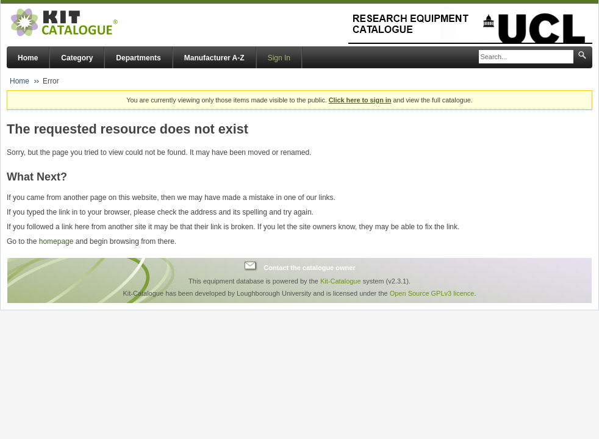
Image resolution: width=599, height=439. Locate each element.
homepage (56, 241)
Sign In (279, 58)
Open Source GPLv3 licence (432, 293)
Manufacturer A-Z (214, 58)
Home (28, 58)
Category (77, 58)
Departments (138, 58)
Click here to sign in (360, 100)
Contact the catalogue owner (309, 267)
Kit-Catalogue (340, 281)
